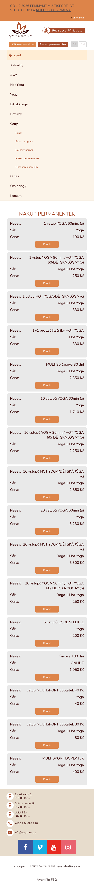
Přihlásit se (75, 31)
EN (83, 44)
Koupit (47, 244)
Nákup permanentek (53, 44)
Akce (13, 75)
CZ (74, 44)
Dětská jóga (19, 104)
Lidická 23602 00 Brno (22, 814)
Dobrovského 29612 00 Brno (25, 805)
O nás (14, 176)
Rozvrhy (16, 114)
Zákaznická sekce (23, 44)
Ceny (14, 124)
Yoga (14, 94)
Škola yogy (18, 186)
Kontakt (15, 195)
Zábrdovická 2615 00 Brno (23, 796)
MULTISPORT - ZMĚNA (53, 10)
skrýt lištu (78, 17)
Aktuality (16, 65)
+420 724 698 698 (26, 823)
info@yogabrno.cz (25, 832)
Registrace (59, 31)
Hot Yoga (17, 85)
